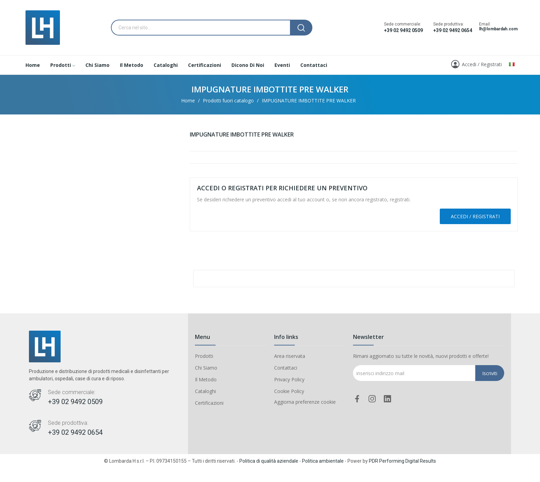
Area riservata (289, 356)
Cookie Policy (289, 391)
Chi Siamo (206, 367)
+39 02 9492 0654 (452, 30)
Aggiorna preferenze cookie (305, 402)
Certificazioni (209, 403)
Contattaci (285, 367)
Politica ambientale (323, 461)
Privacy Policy (289, 379)
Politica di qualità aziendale (268, 461)
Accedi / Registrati (475, 216)
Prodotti (204, 356)
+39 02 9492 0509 (403, 30)
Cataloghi (205, 391)
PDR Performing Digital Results (402, 461)
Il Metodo (206, 379)
